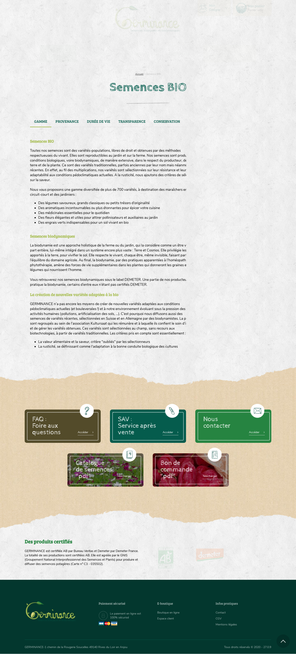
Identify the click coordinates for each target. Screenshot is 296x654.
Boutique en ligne (234, 53)
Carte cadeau (135, 53)
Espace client (165, 618)
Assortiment (179, 53)
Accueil (139, 74)
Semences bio (58, 53)
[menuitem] (252, 8)
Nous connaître (96, 53)
